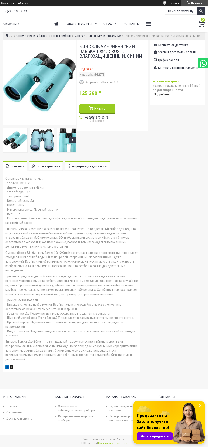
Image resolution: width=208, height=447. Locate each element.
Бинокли (79, 36)
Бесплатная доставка (173, 45)
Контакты (131, 24)
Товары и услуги (78, 24)
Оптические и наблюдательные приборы (43, 36)
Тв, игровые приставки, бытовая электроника (125, 418)
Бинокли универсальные (105, 36)
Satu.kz (121, 439)
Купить (99, 108)
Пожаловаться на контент (112, 442)
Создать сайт (8, 2)
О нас (107, 24)
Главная (56, 23)
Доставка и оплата (19, 418)
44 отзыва (173, 2)
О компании (14, 412)
